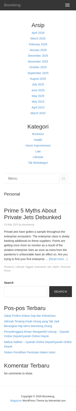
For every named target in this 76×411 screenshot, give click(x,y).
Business (38, 134)
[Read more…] (58, 259)
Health (38, 139)
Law (38, 151)
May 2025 (38, 96)
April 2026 (38, 32)
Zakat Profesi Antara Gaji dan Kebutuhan (30, 315)
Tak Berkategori (38, 162)
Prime (7, 270)
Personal (65, 267)
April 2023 (38, 107)
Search (9, 282)
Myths (56, 267)
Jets (49, 267)
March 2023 (38, 113)
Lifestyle (38, 157)
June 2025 (38, 90)
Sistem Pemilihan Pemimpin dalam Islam (30, 352)
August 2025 (38, 78)
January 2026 (38, 50)
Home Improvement (38, 145)
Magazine (16, 400)
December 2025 (38, 55)
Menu (12, 178)
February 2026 (38, 44)
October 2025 (38, 67)
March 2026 (38, 38)
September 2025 (38, 73)
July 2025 (38, 84)
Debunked (40, 267)
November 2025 (38, 61)
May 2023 (38, 101)
